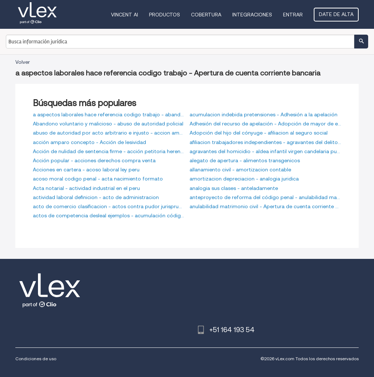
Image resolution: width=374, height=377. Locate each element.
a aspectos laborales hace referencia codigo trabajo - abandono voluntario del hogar (108, 114)
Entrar (293, 15)
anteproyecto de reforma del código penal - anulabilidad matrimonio (265, 197)
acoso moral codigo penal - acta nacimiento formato (98, 179)
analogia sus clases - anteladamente (234, 188)
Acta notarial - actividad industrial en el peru (86, 188)
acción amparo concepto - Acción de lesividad (89, 142)
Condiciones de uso (35, 358)
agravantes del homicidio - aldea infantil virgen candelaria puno (265, 151)
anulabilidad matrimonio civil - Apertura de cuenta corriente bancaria (265, 206)
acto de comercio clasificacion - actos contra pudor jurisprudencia (108, 206)
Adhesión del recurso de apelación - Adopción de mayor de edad (265, 124)
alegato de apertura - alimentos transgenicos (245, 160)
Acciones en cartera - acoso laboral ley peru (86, 169)
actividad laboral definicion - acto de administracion (96, 197)
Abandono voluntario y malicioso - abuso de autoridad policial (108, 124)
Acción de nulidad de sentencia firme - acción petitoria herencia (108, 151)
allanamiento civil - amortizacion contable (240, 169)
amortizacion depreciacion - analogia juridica (244, 179)
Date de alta (336, 14)
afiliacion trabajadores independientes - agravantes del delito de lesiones (265, 142)
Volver (22, 62)
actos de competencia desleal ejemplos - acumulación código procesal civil (108, 215)
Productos (164, 15)
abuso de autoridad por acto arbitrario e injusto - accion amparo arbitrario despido (108, 133)
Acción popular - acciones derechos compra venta (94, 160)
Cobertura (206, 15)
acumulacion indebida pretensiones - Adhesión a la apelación (263, 114)
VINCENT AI (124, 15)
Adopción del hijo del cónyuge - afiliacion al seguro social (259, 133)
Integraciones (252, 15)
